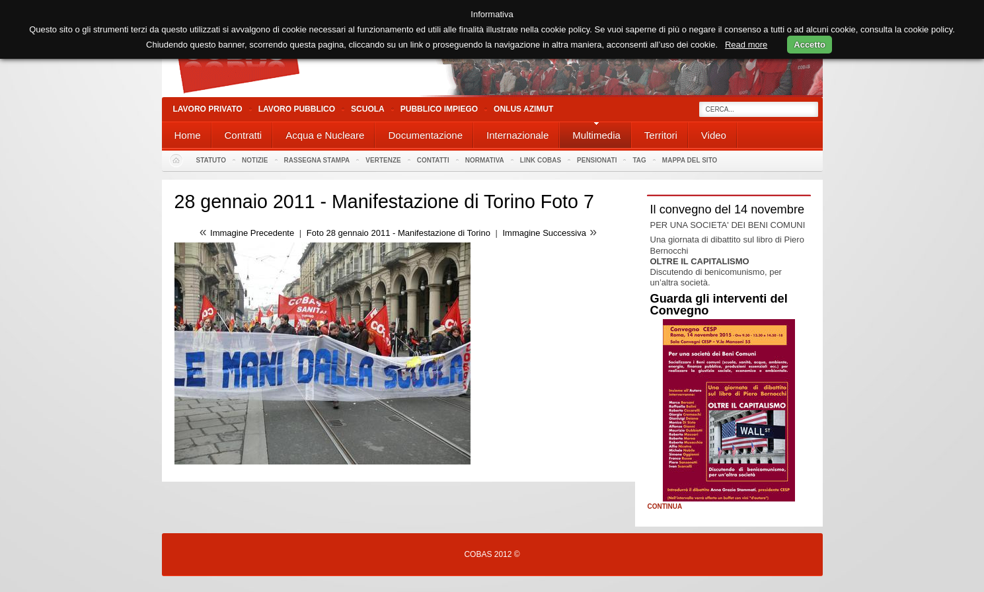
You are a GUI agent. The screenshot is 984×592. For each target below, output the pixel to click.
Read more (746, 45)
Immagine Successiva (544, 233)
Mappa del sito (690, 160)
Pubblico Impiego (439, 109)
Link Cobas (540, 160)
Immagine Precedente (252, 233)
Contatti (433, 160)
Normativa (484, 160)
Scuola (368, 109)
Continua (665, 506)
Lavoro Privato (208, 109)
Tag (639, 160)
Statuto (211, 160)
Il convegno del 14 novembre (727, 209)
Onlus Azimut (523, 109)
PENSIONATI (597, 160)
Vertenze (382, 160)
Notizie (255, 160)
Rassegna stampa (317, 160)
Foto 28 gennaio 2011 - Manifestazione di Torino (400, 233)
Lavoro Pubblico (296, 109)
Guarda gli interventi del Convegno (719, 304)
